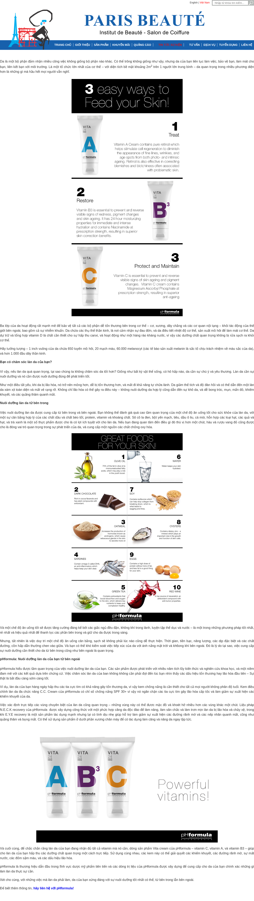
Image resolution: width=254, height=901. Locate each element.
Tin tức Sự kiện (170, 44)
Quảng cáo (142, 44)
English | (194, 2)
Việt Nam (205, 2)
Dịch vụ (209, 44)
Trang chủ (62, 44)
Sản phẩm (101, 44)
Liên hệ (246, 44)
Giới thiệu (82, 44)
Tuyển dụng (228, 44)
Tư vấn (194, 44)
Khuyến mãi (121, 44)
